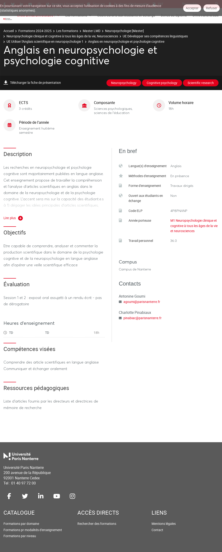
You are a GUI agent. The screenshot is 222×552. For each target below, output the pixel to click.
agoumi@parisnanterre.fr (141, 301)
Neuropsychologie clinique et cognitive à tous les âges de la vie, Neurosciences (62, 36)
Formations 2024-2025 (35, 31)
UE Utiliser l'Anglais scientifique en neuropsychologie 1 (45, 41)
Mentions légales (164, 523)
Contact (157, 530)
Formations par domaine (21, 523)
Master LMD (91, 31)
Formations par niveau (19, 536)
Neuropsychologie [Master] (124, 31)
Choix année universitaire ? (36, 15)
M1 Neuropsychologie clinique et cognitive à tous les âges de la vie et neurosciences (194, 225)
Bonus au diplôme (174, 15)
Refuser (211, 8)
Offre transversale (205, 15)
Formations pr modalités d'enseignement (32, 530)
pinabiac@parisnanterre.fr (142, 318)
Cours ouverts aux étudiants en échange (126, 15)
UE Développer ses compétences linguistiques (155, 36)
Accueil (8, 31)
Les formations (76, 15)
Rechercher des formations (96, 523)
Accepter (192, 8)
